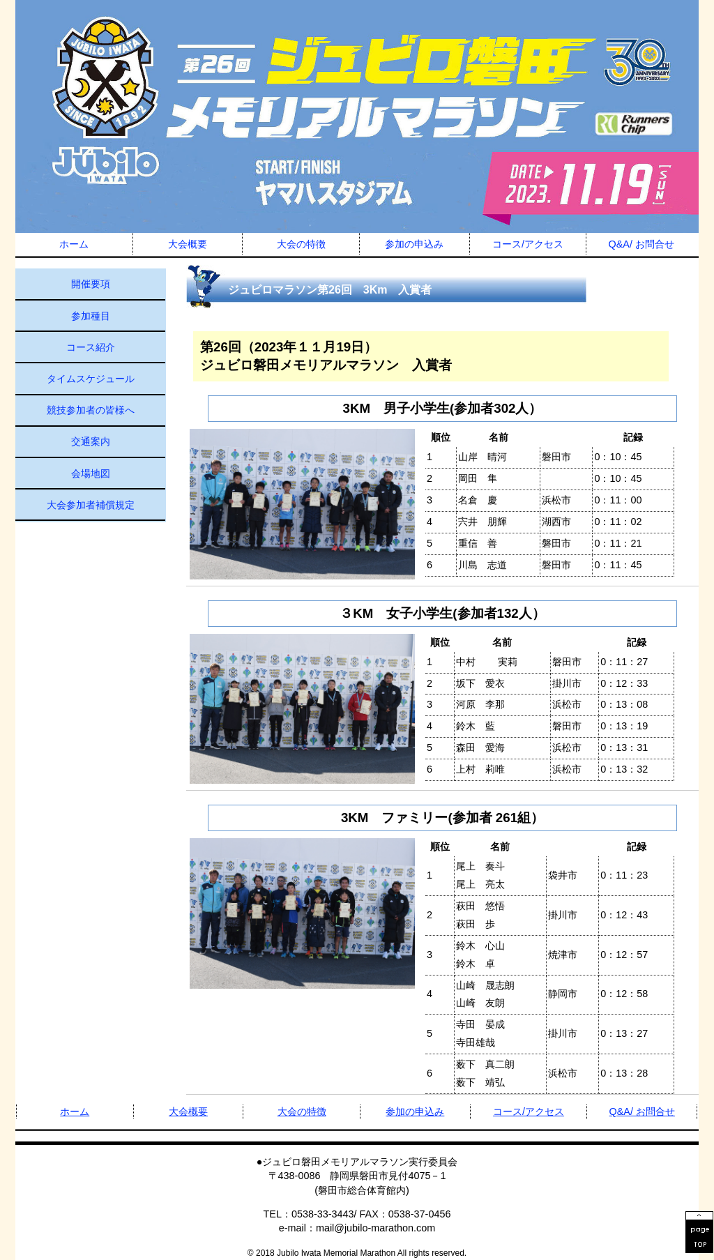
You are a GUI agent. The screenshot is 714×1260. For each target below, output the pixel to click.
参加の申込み (414, 244)
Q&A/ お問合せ (641, 244)
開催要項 (90, 283)
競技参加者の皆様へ (91, 410)
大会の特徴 (301, 244)
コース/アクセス (527, 244)
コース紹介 (90, 347)
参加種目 (90, 315)
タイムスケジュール (91, 378)
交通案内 (90, 441)
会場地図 (90, 473)
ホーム (74, 244)
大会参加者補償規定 (91, 504)
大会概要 (187, 244)
